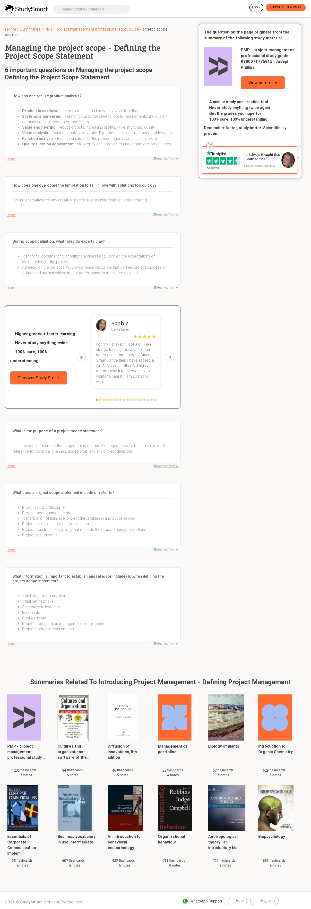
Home (10, 29)
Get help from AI (168, 158)
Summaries (30, 29)
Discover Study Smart (286, 7)
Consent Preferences (63, 902)
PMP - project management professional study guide (91, 29)
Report (11, 159)
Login (256, 7)
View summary (262, 82)
